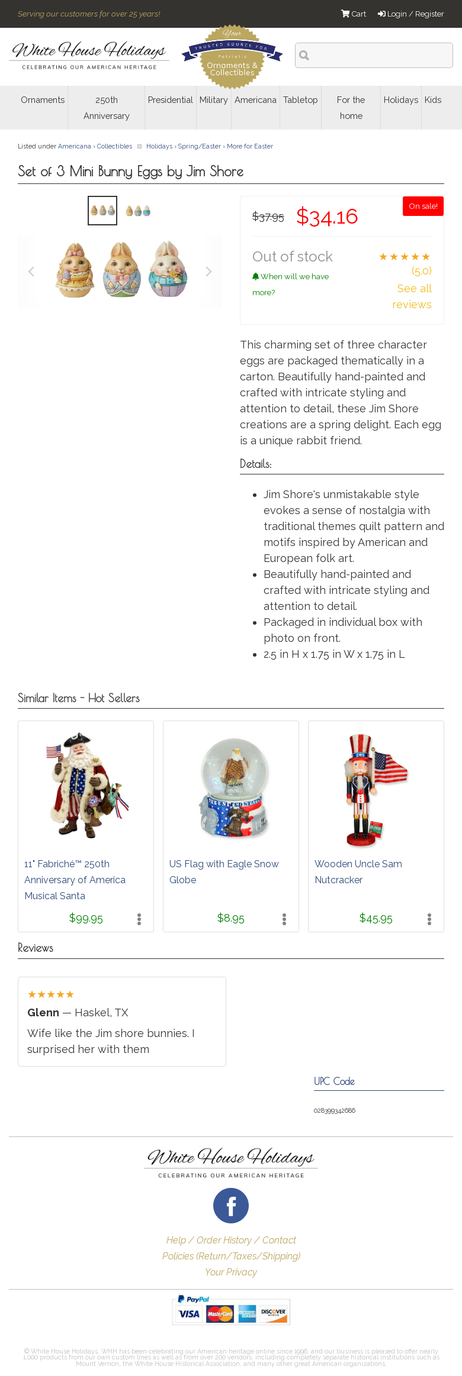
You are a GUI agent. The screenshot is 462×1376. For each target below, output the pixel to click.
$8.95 (231, 918)
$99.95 (86, 918)
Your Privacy (231, 1272)
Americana (74, 146)
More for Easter (250, 146)
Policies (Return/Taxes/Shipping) (231, 1256)
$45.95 (376, 918)
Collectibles (114, 146)
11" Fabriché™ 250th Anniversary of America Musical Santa (75, 880)
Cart (353, 13)
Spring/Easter (199, 146)
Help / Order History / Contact (231, 1240)
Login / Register (411, 13)
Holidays (159, 146)
